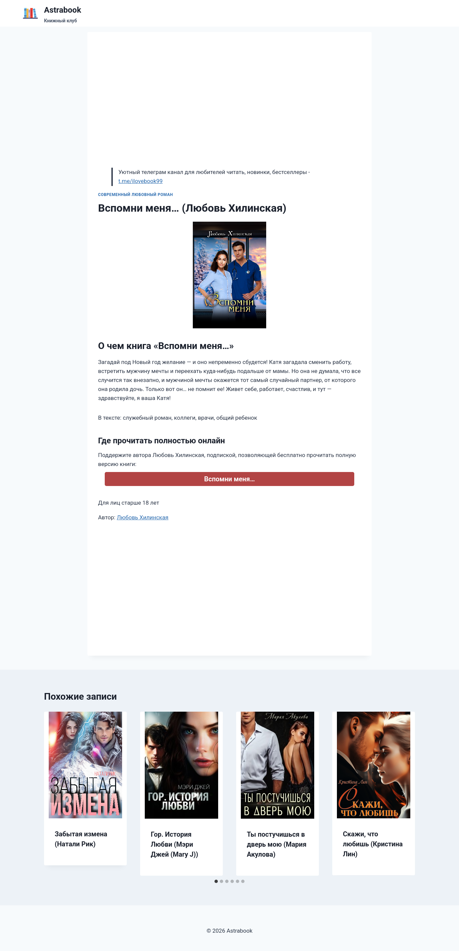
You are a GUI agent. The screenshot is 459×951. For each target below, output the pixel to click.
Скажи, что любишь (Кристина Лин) (373, 844)
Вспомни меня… (229, 479)
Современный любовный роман (135, 194)
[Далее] (403, 794)
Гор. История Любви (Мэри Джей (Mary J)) (174, 844)
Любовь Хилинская (142, 517)
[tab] (216, 881)
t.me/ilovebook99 (140, 181)
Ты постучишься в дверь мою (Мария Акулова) (277, 844)
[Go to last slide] (56, 794)
